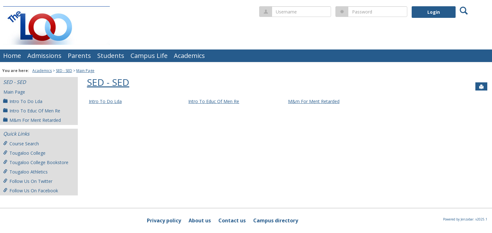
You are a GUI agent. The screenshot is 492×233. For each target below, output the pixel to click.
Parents (79, 55)
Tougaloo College (24, 153)
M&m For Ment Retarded (32, 120)
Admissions (44, 55)
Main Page (85, 70)
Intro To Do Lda (22, 101)
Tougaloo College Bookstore (35, 162)
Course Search (21, 144)
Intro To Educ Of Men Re (31, 111)
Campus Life (149, 55)
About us (200, 220)
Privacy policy (164, 220)
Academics (189, 55)
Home (12, 55)
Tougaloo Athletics (25, 172)
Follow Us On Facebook (30, 191)
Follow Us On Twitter (27, 181)
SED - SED (64, 70)
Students (110, 55)
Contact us (232, 220)
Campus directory (275, 220)
